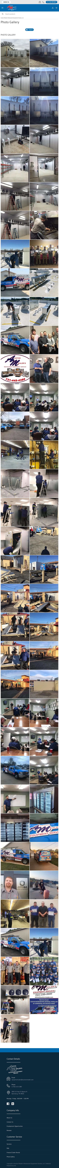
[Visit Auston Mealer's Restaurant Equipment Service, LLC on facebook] (8, 1103)
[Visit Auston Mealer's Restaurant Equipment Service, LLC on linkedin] (12, 1103)
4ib (15, 1165)
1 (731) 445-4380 (17, 1087)
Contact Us (6, 2)
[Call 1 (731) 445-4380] (43, 2)
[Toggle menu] (2, 8)
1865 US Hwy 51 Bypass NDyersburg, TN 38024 (19, 1092)
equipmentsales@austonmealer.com (23, 1080)
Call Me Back (51, 2)
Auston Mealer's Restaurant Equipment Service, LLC (12, 17)
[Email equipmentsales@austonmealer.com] (40, 2)
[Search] (29, 14)
